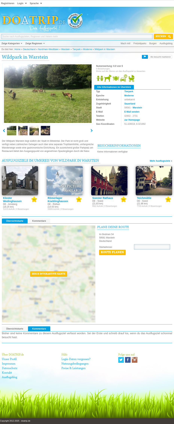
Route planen (112, 252)
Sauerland (129, 103)
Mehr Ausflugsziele (160, 161)
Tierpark (76, 49)
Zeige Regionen (33, 43)
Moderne (87, 49)
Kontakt (7, 372)
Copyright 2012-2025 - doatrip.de (15, 421)
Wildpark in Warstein (104, 49)
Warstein (65, 49)
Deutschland (29, 49)
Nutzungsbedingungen (75, 363)
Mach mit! (125, 43)
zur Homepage (132, 120)
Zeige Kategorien (11, 43)
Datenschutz (9, 368)
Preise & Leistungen (73, 368)
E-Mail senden (131, 111)
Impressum (8, 363)
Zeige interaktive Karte (48, 274)
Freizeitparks (139, 43)
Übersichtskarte (14, 221)
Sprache (34, 3)
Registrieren (7, 3)
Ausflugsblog (166, 43)
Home (17, 49)
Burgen (153, 43)
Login (20, 3)
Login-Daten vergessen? (75, 359)
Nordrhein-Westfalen (48, 49)
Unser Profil (9, 359)
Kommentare (39, 221)
